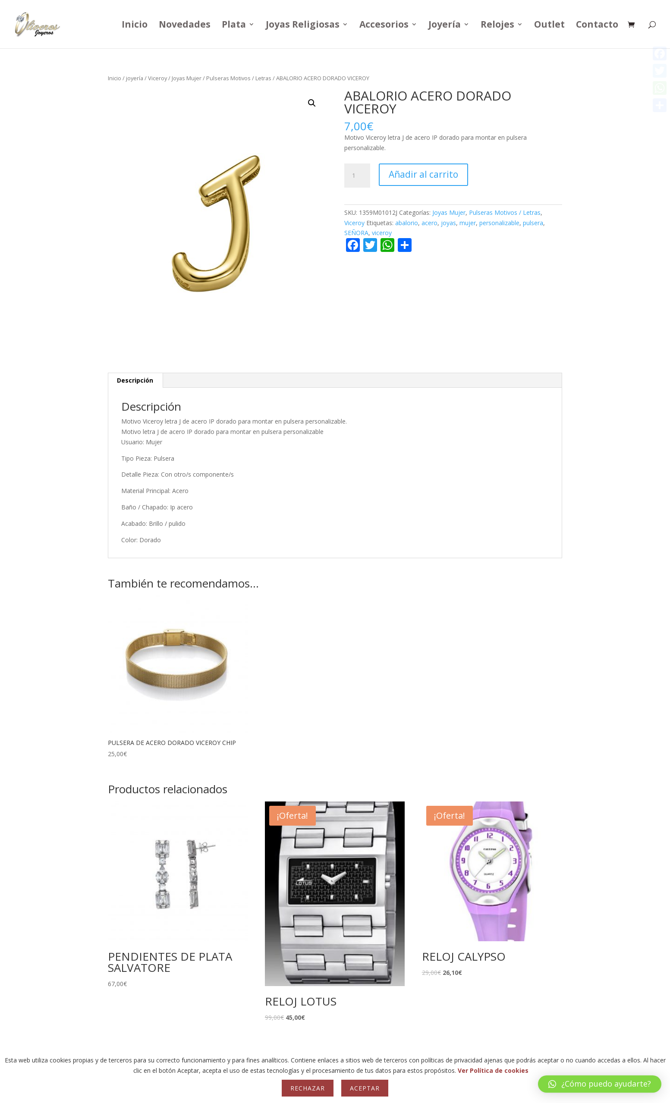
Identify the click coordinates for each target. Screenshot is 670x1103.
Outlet (549, 25)
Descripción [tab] (135, 380)
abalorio (406, 223)
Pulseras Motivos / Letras (238, 78)
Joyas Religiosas (303, 25)
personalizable (499, 223)
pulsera (533, 223)
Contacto (597, 25)
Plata (234, 25)
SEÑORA (356, 233)
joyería (134, 78)
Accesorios (384, 25)
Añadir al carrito (423, 174)
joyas (448, 223)
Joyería (444, 25)
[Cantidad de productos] (357, 175)
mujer (467, 223)
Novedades (185, 25)
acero (429, 223)
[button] (312, 103)
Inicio (135, 25)
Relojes (497, 25)
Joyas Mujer (186, 78)
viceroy (382, 233)
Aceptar (365, 1088)
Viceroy (157, 78)
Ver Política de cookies (493, 1070)
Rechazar (307, 1088)
